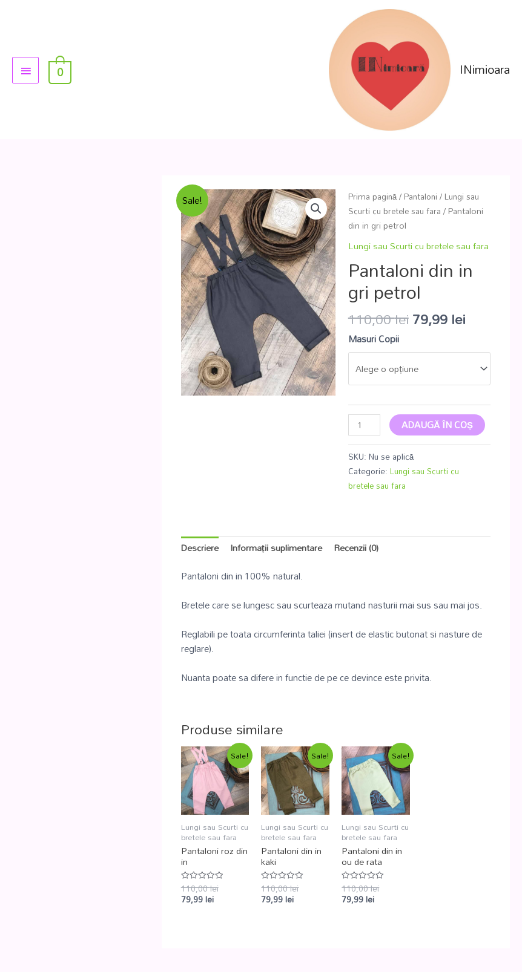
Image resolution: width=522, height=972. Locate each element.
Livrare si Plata (394, 939)
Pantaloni (422, 117)
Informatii (333, 939)
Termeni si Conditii (472, 939)
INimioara (484, 30)
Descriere (200, 468)
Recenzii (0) (358, 468)
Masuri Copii (373, 259)
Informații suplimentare (277, 468)
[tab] (200, 468)
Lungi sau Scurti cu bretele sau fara (416, 124)
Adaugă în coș (438, 345)
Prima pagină (373, 117)
